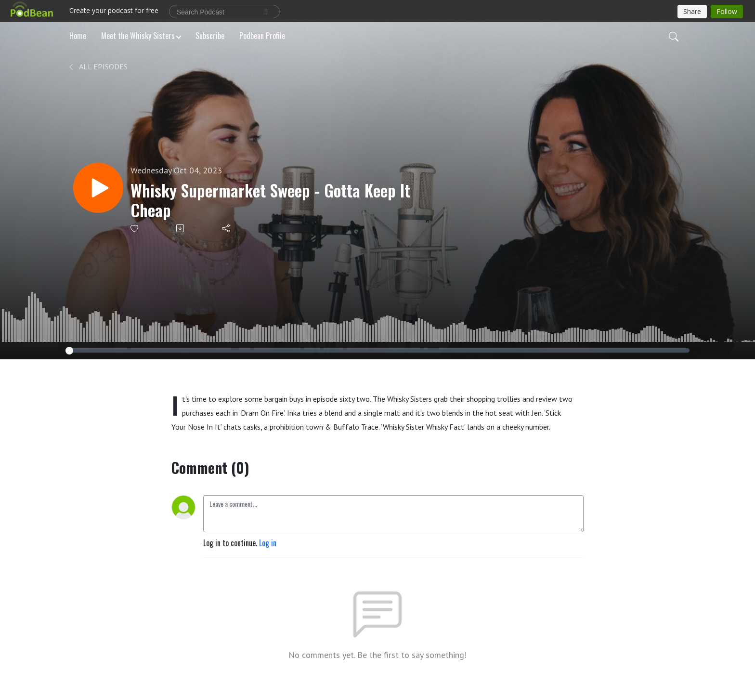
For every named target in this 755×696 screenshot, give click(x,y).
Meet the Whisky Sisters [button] (138, 35)
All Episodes (97, 66)
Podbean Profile (262, 35)
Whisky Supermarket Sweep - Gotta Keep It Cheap (270, 200)
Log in (267, 543)
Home (77, 35)
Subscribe (209, 35)
